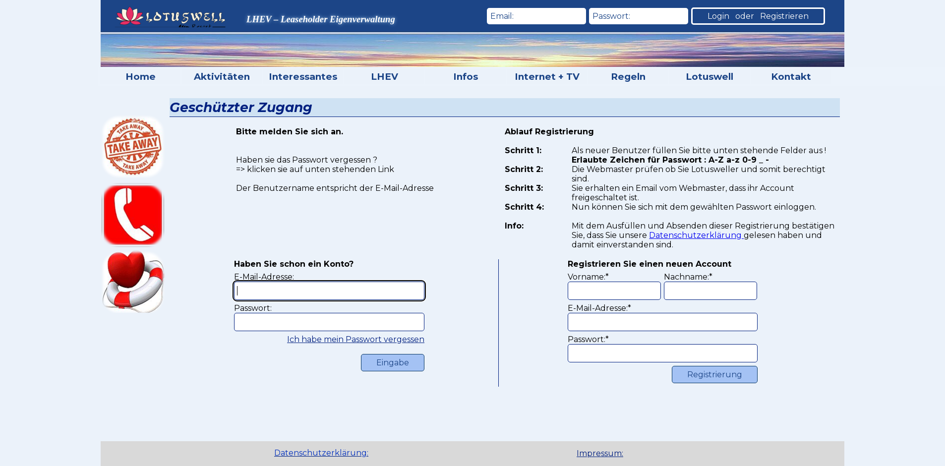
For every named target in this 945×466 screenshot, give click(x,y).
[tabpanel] (616, 453)
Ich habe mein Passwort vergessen (355, 339)
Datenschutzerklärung (696, 235)
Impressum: (600, 453)
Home (140, 76)
